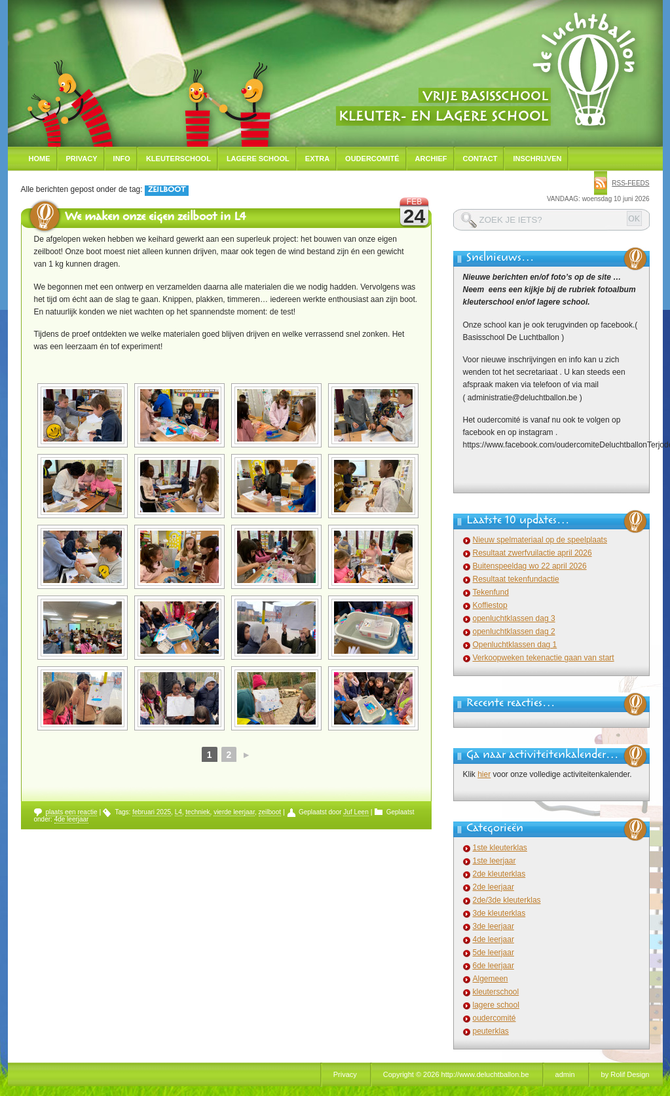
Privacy (82, 158)
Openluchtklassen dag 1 (515, 644)
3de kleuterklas (499, 913)
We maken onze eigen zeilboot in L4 (155, 218)
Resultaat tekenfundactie (516, 579)
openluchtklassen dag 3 (514, 618)
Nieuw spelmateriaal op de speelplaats (540, 539)
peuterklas (491, 1031)
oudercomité (494, 1018)
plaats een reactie (72, 812)
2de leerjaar (493, 887)
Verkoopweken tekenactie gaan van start (543, 657)
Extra (317, 158)
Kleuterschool (178, 158)
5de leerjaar (493, 952)
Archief (431, 158)
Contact (480, 158)
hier (484, 774)
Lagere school (258, 158)
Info (121, 158)
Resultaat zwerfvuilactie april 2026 (532, 552)
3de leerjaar (493, 926)
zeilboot (270, 812)
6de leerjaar (493, 965)
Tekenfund (491, 592)
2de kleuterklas (499, 874)
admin (565, 1074)
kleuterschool (496, 991)
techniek (197, 812)
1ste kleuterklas (500, 847)
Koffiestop (490, 605)
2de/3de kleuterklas (507, 900)
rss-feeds (630, 183)
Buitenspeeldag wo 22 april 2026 (530, 566)
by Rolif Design (625, 1074)
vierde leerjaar (234, 812)
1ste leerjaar (494, 860)
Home (39, 158)
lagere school (496, 1005)
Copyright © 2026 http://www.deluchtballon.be (456, 1074)
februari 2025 (151, 812)
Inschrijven (537, 158)
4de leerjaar (71, 819)
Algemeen (490, 978)
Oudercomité (372, 158)
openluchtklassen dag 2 (514, 631)
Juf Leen (355, 812)
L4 (178, 812)
